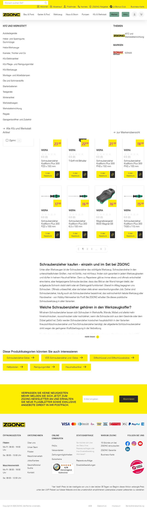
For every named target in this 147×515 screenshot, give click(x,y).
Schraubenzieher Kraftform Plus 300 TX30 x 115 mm (133, 224)
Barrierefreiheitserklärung (135, 506)
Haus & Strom (72, 14)
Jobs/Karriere (33, 460)
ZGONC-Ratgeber (98, 6)
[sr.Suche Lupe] (46, 3)
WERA (44, 87)
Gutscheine (57, 459)
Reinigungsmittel (44, 367)
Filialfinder (70, 6)
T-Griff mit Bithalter (77, 160)
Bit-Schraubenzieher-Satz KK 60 (77, 100)
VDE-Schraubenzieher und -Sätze (64, 357)
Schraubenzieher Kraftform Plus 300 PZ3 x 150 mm (50, 163)
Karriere (82, 6)
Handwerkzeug (29, 25)
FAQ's (54, 446)
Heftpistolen (15, 367)
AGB (90, 506)
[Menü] (72, 464)
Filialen (30, 451)
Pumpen (85, 14)
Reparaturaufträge (84, 460)
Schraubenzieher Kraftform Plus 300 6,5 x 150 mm (78, 224)
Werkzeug (58, 14)
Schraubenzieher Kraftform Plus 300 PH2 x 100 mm (133, 163)
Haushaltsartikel (76, 367)
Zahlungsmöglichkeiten (62, 454)
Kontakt (30, 472)
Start (5, 25)
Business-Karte (137, 6)
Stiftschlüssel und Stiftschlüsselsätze (114, 357)
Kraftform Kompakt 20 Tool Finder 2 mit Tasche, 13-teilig (50, 101)
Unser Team (32, 447)
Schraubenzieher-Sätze (20, 357)
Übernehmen (18, 74)
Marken (114, 14)
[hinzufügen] (57, 114)
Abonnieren (129, 399)
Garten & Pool (44, 14)
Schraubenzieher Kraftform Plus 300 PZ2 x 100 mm (50, 224)
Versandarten (57, 450)
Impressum (116, 506)
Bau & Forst (29, 14)
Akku (125, 14)
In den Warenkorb (48, 114)
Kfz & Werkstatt (99, 14)
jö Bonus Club (118, 6)
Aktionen (42, 6)
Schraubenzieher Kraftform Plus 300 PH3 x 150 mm (105, 163)
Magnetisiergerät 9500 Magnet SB (104, 222)
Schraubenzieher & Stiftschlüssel (53, 25)
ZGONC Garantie (108, 450)
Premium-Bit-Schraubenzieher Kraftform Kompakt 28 (133, 101)
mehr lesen (92, 336)
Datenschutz (102, 506)
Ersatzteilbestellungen (85, 465)
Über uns (31, 443)
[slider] (5, 58)
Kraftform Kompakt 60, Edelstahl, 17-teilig (105, 100)
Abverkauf (56, 6)
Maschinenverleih (34, 456)
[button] (18, 48)
